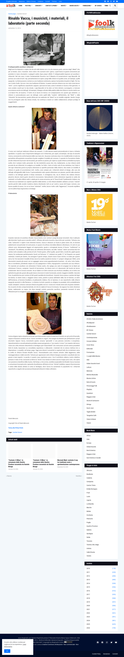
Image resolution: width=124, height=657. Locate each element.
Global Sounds (91, 447)
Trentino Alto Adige (93, 545)
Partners (54, 1)
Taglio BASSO (91, 412)
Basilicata (90, 474)
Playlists (89, 389)
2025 (101, 624)
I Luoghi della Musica (93, 356)
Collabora (40, 1)
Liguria (89, 500)
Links (60, 1)
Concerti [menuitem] (38, 5)
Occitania (90, 515)
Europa (89, 443)
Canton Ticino (91, 485)
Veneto (89, 556)
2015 (101, 587)
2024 (101, 621)
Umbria (89, 548)
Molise (89, 511)
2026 (101, 628)
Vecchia (78, 476)
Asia (88, 439)
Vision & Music (91, 419)
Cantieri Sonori (22, 13)
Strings (89, 404)
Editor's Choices (31, 1)
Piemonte (90, 519)
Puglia (89, 522)
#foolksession (91, 326)
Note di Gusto (91, 382)
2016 (101, 591)
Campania (90, 481)
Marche (89, 507)
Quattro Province (92, 526)
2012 (101, 576)
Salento (89, 530)
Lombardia (90, 504)
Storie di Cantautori (93, 400)
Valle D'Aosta (91, 552)
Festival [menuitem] (28, 5)
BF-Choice (90, 330)
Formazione (90, 352)
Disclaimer (106, 654)
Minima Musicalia (92, 374)
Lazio (88, 496)
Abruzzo (89, 470)
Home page (12, 13)
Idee (88, 360)
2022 (101, 613)
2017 (101, 594)
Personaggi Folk (92, 386)
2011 (101, 572)
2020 (101, 606)
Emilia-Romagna (92, 489)
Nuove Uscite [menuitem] (74, 5)
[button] (110, 5)
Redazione (22, 1)
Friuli (88, 493)
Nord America (91, 450)
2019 (101, 602)
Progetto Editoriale (11, 1)
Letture (89, 367)
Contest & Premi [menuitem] (51, 5)
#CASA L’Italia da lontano (95, 319)
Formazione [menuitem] (87, 5)
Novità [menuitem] (63, 5)
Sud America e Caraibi (94, 458)
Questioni (90, 393)
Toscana (89, 541)
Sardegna (90, 533)
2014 (101, 583)
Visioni (89, 423)
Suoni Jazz (90, 408)
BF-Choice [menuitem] (98, 5)
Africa (88, 435)
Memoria (89, 371)
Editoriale (90, 349)
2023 (101, 617)
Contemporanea (92, 337)
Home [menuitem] (20, 5)
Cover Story (90, 345)
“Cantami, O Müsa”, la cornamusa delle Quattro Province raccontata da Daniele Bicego (18, 463)
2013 (101, 580)
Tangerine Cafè (91, 415)
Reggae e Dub (91, 397)
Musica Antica (91, 378)
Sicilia (88, 537)
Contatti (47, 1)
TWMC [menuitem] (106, 5)
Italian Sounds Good (93, 363)
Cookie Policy (96, 654)
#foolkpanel (90, 323)
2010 (101, 569)
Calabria (89, 478)
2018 (101, 598)
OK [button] (7, 651)
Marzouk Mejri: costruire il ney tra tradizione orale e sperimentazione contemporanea (68, 462)
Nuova (9, 476)
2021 (101, 609)
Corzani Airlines (92, 341)
